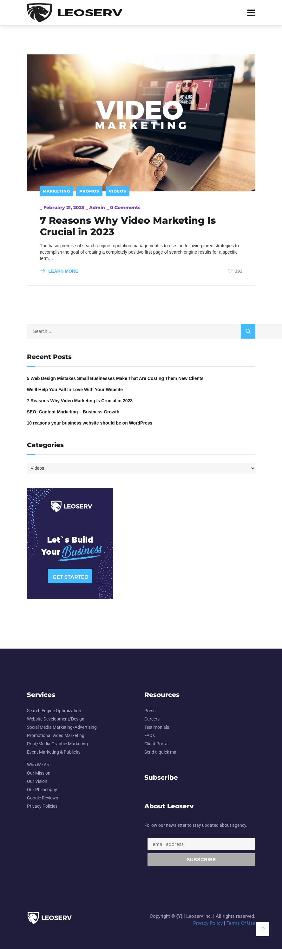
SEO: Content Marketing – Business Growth (73, 411)
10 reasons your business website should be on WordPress (90, 422)
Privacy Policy (208, 923)
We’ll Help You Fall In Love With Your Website (75, 389)
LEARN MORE (59, 271)
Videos (117, 191)
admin (97, 207)
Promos (89, 191)
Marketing (56, 191)
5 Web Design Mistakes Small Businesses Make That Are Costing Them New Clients (115, 378)
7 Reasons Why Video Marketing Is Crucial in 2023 (128, 226)
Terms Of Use (240, 923)
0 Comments (125, 207)
